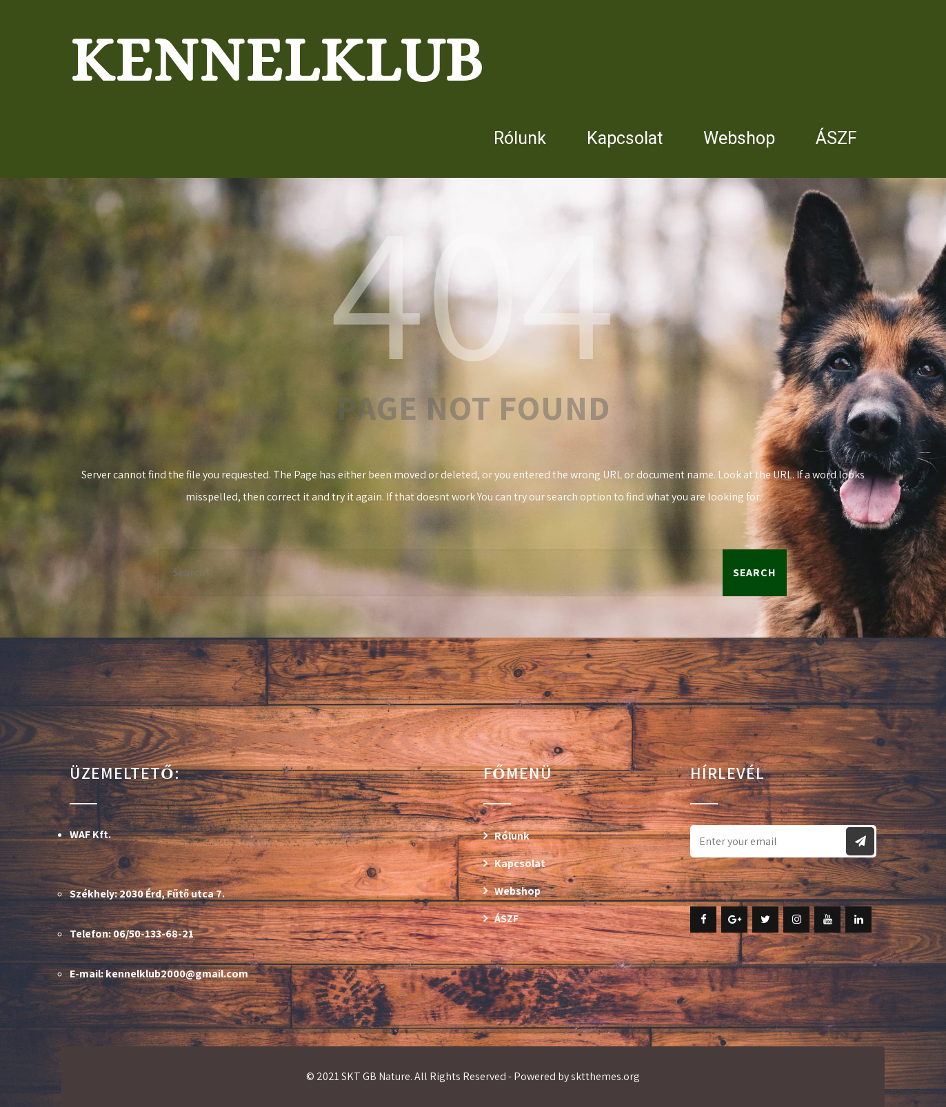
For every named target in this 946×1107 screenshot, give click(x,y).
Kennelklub (276, 59)
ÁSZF (836, 138)
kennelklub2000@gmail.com (176, 973)
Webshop (739, 138)
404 (473, 288)
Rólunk (520, 138)
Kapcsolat (625, 138)
